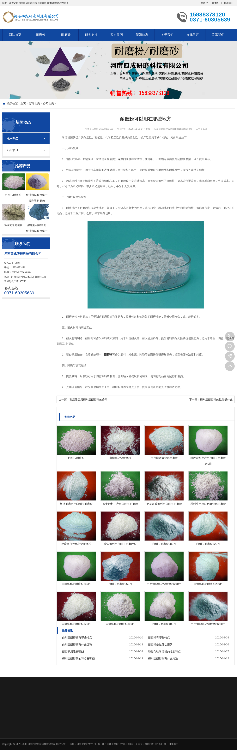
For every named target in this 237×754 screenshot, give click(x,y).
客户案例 (116, 34)
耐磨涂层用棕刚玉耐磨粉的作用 (88, 399)
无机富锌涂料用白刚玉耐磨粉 (164, 503)
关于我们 (167, 34)
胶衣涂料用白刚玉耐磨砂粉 (120, 543)
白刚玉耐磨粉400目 (164, 623)
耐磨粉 (215, 3)
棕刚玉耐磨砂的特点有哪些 (78, 658)
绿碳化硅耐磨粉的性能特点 (164, 651)
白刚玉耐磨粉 (76, 457)
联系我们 (228, 3)
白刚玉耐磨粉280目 (164, 543)
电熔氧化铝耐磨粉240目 (76, 583)
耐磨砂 (204, 3)
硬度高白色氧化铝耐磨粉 (76, 543)
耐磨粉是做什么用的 (160, 644)
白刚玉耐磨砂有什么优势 (77, 644)
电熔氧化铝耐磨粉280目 (208, 583)
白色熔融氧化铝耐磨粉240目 (164, 583)
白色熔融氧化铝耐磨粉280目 (208, 623)
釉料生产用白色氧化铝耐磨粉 (208, 503)
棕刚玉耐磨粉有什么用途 (163, 658)
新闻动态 (142, 34)
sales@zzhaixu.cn (21, 272)
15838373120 (230, 336)
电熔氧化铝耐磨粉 (120, 457)
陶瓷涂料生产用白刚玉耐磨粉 (120, 503)
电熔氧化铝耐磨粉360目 (120, 623)
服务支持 (91, 34)
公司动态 (48, 103)
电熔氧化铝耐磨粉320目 (76, 623)
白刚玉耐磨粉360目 (120, 583)
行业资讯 (12, 150)
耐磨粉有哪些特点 (159, 637)
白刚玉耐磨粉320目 (208, 543)
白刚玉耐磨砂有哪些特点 (77, 637)
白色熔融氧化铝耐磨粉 (164, 457)
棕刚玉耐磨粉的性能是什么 (216, 399)
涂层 (120, 159)
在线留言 (192, 34)
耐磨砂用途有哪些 (73, 651)
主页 (23, 103)
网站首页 (15, 34)
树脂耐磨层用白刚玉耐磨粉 (76, 503)
